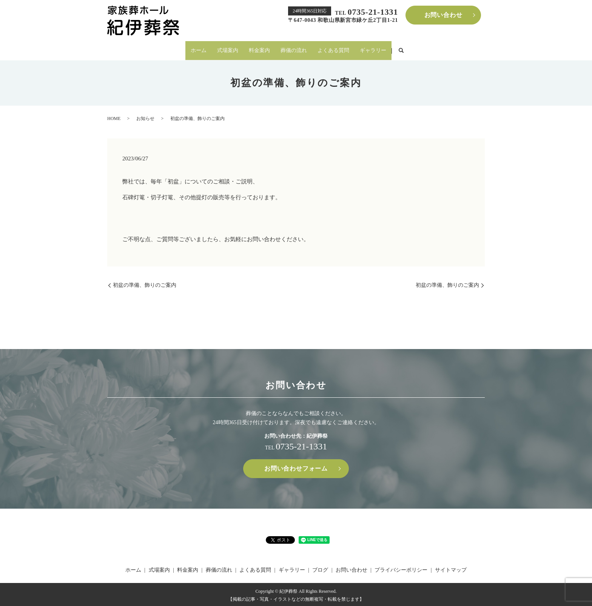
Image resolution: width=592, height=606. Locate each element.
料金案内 (259, 49)
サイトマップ (451, 568)
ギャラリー (373, 49)
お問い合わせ (443, 15)
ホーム (199, 49)
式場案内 (227, 49)
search (401, 49)
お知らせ (145, 116)
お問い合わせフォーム (296, 466)
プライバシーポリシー (401, 568)
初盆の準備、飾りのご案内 (144, 283)
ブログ (320, 568)
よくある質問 (333, 49)
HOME (113, 116)
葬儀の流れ (294, 49)
